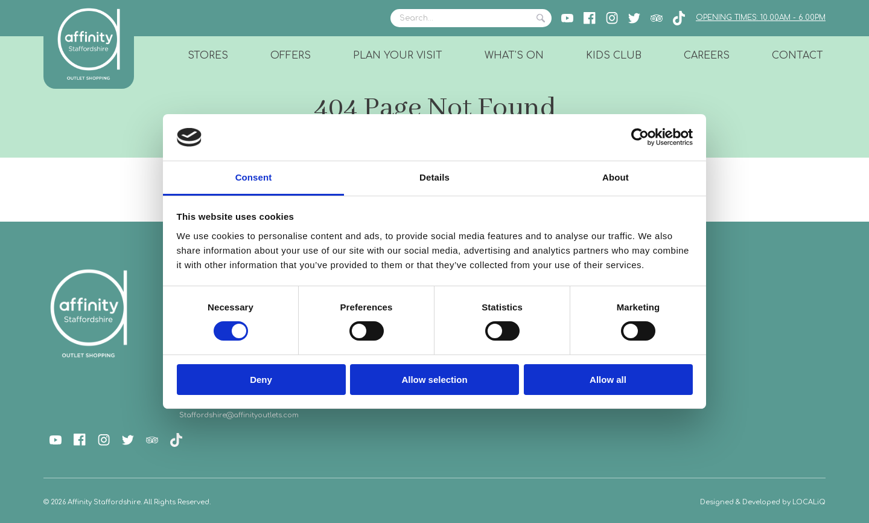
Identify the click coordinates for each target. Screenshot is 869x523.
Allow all (608, 379)
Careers (707, 55)
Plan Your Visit (397, 55)
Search (541, 18)
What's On (514, 55)
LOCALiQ (809, 502)
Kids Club (613, 55)
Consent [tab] (253, 177)
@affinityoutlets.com (262, 415)
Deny (261, 379)
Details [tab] (434, 177)
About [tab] (615, 177)
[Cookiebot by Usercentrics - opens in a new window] (640, 137)
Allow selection (434, 379)
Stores (208, 55)
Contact (797, 55)
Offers (290, 55)
